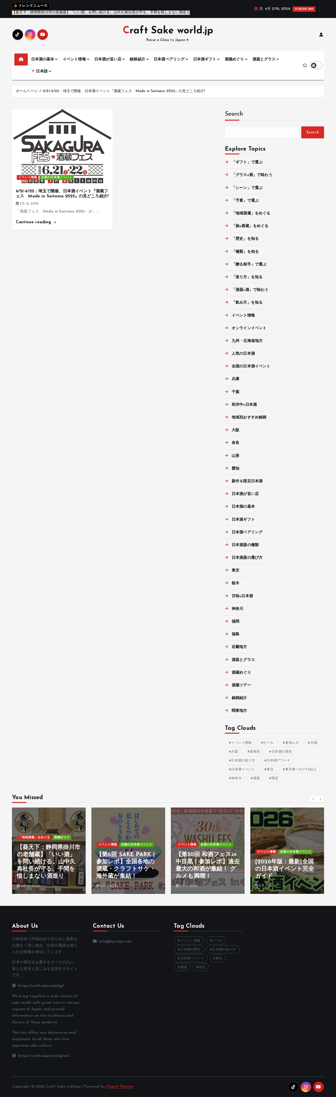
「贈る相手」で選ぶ (249, 264)
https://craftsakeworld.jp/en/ (41, 1056)
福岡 (235, 622)
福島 (235, 634)
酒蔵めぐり (234, 59)
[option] (49, 851)
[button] (313, 798)
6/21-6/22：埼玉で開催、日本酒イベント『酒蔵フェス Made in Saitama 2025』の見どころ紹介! (124, 91)
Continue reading (36, 222)
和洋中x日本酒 (244, 405)
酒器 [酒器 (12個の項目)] (256, 778)
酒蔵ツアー (241, 685)
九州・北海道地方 (247, 341)
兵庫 (235, 379)
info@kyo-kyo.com (112, 942)
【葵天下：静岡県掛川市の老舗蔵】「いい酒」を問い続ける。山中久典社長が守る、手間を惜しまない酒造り (48, 862)
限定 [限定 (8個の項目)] (275, 778)
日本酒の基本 (42, 59)
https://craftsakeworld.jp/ (38, 986)
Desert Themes (119, 1087)
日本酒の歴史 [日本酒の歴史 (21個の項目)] (282, 752)
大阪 (235, 430)
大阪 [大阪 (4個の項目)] (234, 752)
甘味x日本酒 (242, 596)
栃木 (235, 583)
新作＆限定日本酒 (247, 481)
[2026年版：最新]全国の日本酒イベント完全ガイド (284, 869)
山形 (235, 456)
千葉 (235, 392)
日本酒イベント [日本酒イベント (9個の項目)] (243, 769)
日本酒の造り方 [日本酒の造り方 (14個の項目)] (243, 760)
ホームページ (27, 91)
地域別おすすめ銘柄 (249, 417)
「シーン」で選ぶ (247, 188)
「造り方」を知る (247, 277)
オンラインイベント (249, 328)
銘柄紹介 (137, 59)
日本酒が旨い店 (107, 59)
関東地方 (239, 711)
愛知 (235, 469)
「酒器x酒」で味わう (250, 290)
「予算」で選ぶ (245, 201)
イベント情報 (74, 59)
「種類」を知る (245, 252)
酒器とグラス (264, 59)
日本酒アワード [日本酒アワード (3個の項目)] (278, 760)
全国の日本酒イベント (56, 177)
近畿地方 (239, 647)
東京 (235, 570)
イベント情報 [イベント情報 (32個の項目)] (241, 743)
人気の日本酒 (243, 354)
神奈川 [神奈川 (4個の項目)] (236, 778)
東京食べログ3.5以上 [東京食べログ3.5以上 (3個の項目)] (301, 769)
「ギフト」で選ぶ (247, 162)
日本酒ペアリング (169, 59)
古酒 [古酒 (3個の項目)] (313, 743)
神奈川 (237, 609)
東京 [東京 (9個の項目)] (270, 769)
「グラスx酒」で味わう (252, 175)
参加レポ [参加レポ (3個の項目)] (292, 743)
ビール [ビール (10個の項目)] (268, 743)
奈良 (235, 443)
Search (234, 114)
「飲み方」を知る (247, 303)
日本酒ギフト (204, 59)
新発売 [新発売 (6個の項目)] (255, 752)
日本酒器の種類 (245, 545)
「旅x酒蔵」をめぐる (250, 226)
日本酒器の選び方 (247, 558)
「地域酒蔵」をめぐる (251, 213)
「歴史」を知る (245, 239)
